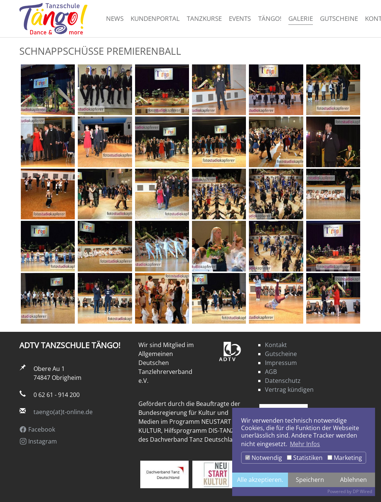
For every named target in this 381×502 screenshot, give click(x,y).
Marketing (344, 458)
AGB (271, 372)
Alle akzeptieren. (260, 479)
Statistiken (305, 458)
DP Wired (362, 491)
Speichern (310, 479)
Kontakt (276, 345)
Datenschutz (283, 380)
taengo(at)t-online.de (63, 412)
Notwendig (263, 458)
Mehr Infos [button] (305, 444)
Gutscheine (281, 354)
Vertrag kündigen (289, 389)
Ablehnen (353, 479)
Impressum (281, 363)
